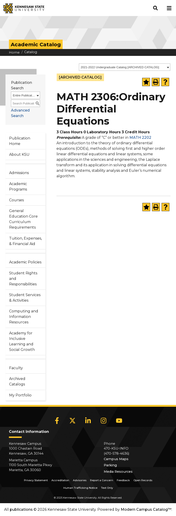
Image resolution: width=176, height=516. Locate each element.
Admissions (19, 173)
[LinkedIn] (88, 421)
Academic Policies (25, 262)
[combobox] (124, 67)
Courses (16, 200)
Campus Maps (116, 459)
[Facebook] (57, 421)
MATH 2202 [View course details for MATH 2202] (140, 137)
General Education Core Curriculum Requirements (23, 219)
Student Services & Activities (24, 298)
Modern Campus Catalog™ (146, 509)
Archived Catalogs (17, 381)
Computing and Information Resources (23, 316)
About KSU (19, 154)
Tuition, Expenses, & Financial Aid (25, 241)
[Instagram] (104, 421)
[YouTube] (119, 421)
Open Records (142, 480)
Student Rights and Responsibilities (23, 278)
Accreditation (60, 480)
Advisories (79, 480)
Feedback (123, 480)
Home (14, 52)
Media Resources (118, 472)
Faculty (16, 368)
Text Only (107, 487)
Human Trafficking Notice (80, 487)
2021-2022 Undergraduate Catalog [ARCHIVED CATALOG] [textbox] (120, 67)
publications (21, 509)
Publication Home (19, 141)
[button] (155, 8)
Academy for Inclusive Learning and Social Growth (22, 341)
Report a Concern (101, 480)
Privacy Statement (36, 480)
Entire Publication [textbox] (24, 95)
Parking (110, 465)
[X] (72, 421)
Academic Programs (18, 186)
